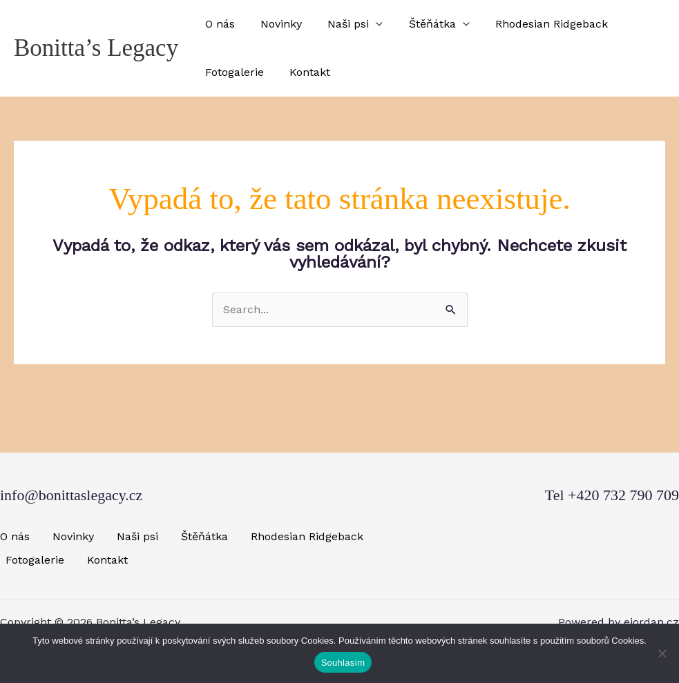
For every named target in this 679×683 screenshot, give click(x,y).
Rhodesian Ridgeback (535, 23)
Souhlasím (343, 662)
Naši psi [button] (339, 23)
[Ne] (662, 653)
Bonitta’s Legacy (96, 47)
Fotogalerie (232, 72)
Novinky (275, 23)
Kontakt (304, 72)
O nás (218, 23)
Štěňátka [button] (419, 23)
